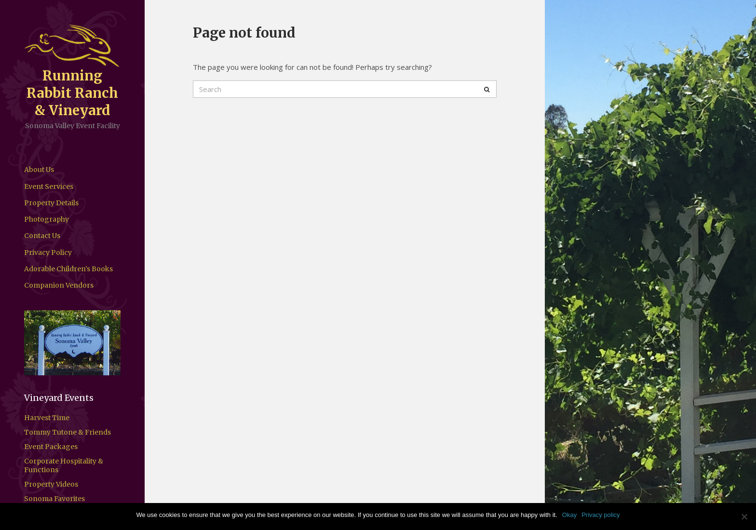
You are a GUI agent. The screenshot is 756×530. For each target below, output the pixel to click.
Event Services (48, 186)
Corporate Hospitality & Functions (63, 465)
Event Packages (51, 446)
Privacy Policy (48, 252)
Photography (46, 219)
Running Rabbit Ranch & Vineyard (72, 93)
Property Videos (51, 484)
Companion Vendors (59, 285)
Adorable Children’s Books (68, 269)
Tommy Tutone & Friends (67, 432)
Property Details (51, 203)
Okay (569, 514)
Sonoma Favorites (54, 498)
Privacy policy (600, 514)
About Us (39, 169)
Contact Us (42, 235)
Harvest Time (46, 417)
